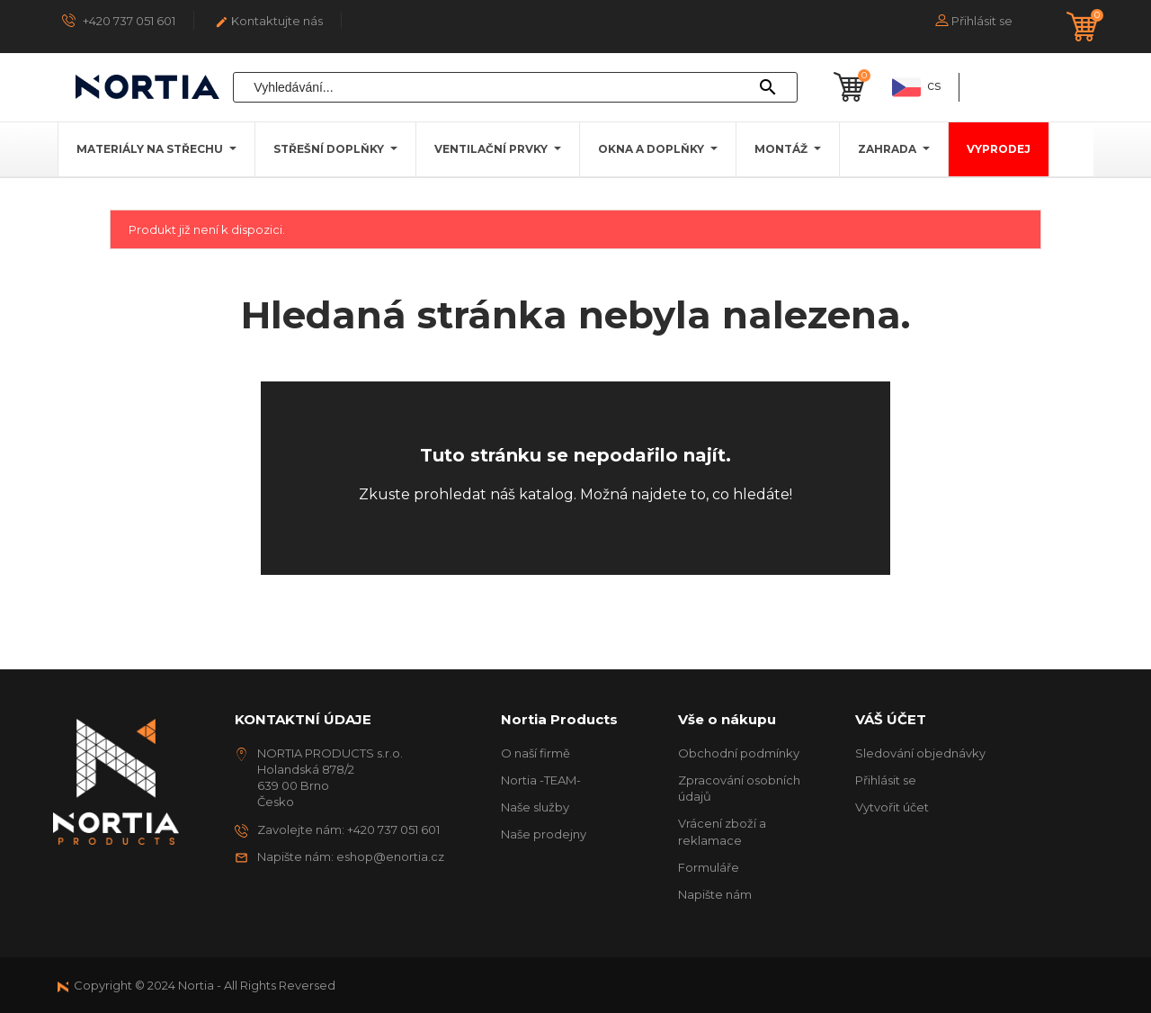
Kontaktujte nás (269, 21)
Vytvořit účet (892, 807)
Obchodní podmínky (738, 753)
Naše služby (535, 807)
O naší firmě (535, 753)
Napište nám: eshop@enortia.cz (350, 856)
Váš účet (890, 719)
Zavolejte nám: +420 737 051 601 (348, 829)
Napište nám (715, 894)
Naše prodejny (543, 834)
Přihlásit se (885, 780)
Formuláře (708, 867)
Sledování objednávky (920, 753)
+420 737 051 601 (118, 20)
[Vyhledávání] (515, 87)
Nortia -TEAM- (541, 780)
